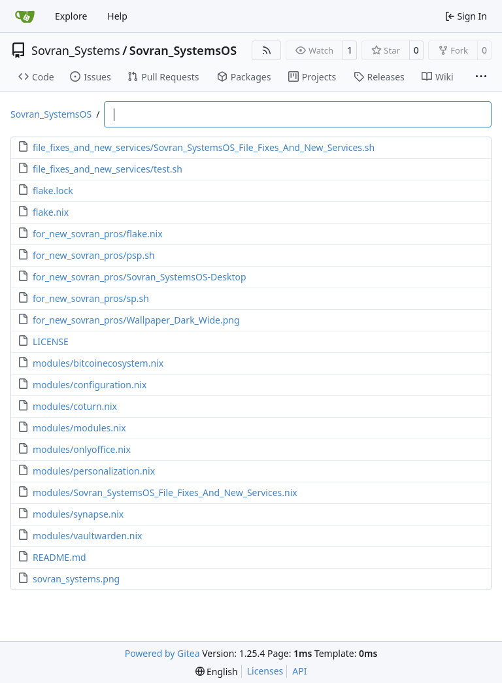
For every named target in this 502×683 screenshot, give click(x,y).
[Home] (25, 16)
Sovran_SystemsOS (183, 50)
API (299, 671)
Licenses (265, 671)
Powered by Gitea (162, 653)
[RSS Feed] (267, 50)
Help (117, 16)
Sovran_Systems (75, 50)
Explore (71, 16)
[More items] (481, 77)
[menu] (216, 671)
